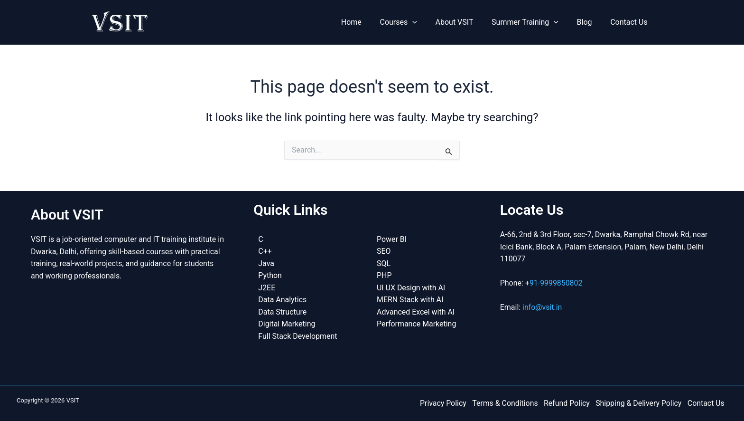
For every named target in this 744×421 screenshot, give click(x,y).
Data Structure (282, 311)
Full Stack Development (297, 335)
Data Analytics (282, 299)
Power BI (392, 238)
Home (368, 22)
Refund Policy (568, 402)
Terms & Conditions (507, 402)
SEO (384, 250)
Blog (589, 22)
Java (266, 262)
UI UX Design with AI (411, 286)
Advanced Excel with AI (416, 311)
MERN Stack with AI (410, 299)
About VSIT (465, 22)
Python (270, 274)
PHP (384, 274)
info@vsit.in (542, 306)
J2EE (266, 286)
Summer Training (533, 22)
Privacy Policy (446, 402)
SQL (384, 262)
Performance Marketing (416, 323)
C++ (265, 250)
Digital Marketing (287, 323)
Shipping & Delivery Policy (639, 402)
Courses (412, 22)
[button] (426, 22)
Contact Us (630, 22)
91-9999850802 (556, 282)
